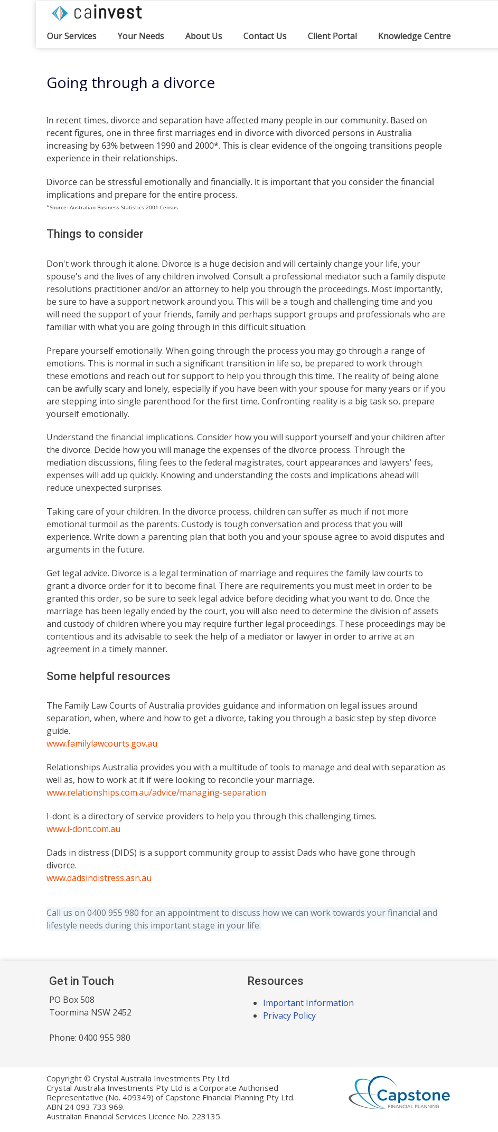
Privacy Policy (289, 1015)
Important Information (308, 1003)
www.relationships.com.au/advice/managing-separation (156, 792)
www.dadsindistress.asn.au (99, 878)
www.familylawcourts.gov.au (101, 743)
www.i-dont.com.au (83, 829)
